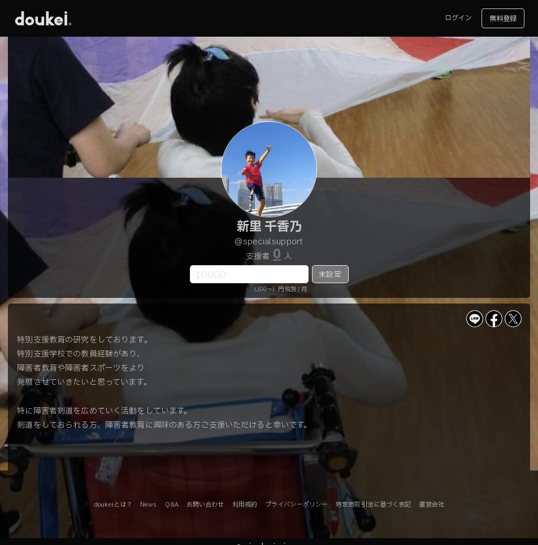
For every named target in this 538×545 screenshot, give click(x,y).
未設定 (330, 274)
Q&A (172, 504)
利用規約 (244, 504)
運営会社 (431, 504)
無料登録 (503, 19)
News (148, 504)
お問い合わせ (205, 504)
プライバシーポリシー (296, 504)
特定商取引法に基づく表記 (373, 504)
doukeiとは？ (113, 504)
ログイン (458, 18)
